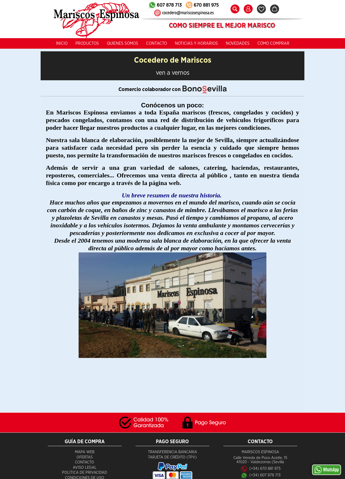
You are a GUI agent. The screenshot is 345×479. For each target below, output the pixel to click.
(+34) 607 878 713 (265, 475)
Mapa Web (84, 452)
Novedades (238, 43)
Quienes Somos (122, 43)
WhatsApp (326, 469)
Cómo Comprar (273, 43)
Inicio (62, 43)
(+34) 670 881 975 (265, 469)
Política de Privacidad (84, 473)
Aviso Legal (85, 468)
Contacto (156, 43)
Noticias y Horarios (196, 43)
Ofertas (84, 457)
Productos (87, 43)
